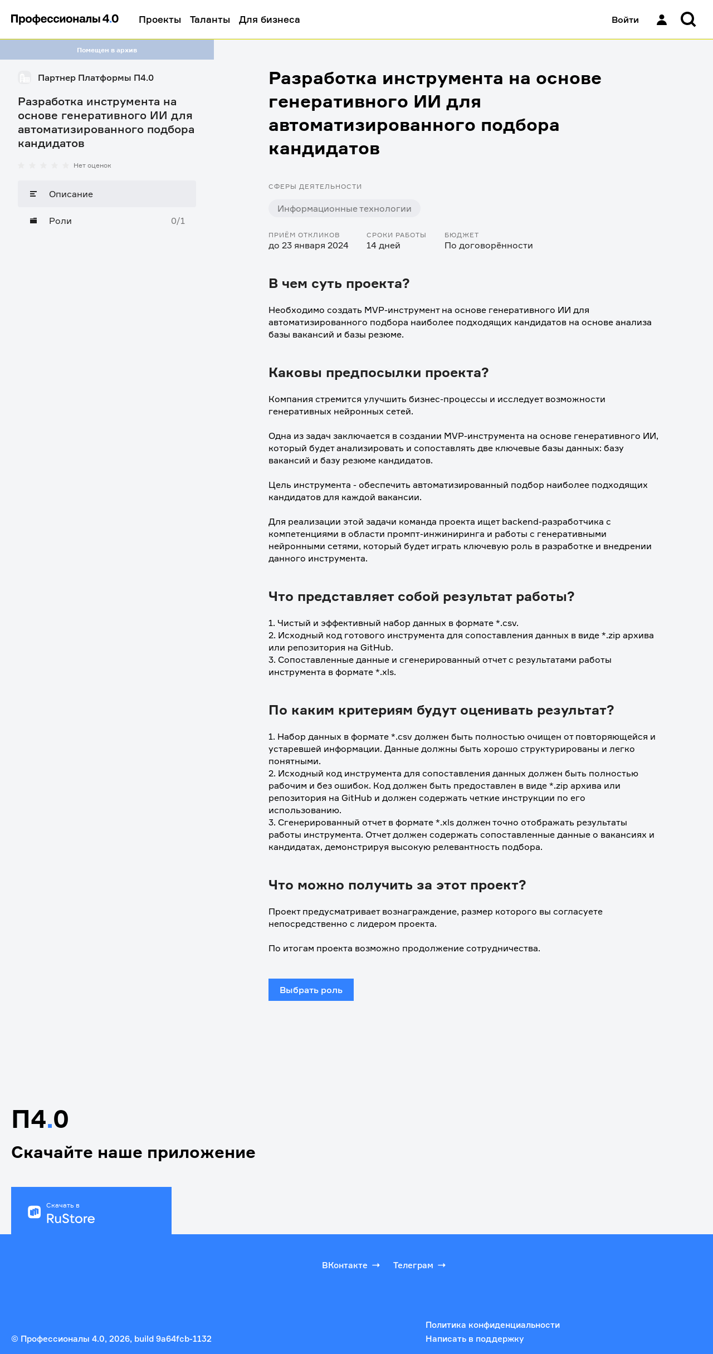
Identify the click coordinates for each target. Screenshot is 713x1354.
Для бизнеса (269, 19)
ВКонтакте (352, 1264)
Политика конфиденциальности (493, 1325)
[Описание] (107, 193)
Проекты (160, 19)
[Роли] (107, 220)
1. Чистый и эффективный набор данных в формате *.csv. (393, 622)
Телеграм (420, 1264)
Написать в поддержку (475, 1339)
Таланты (210, 19)
